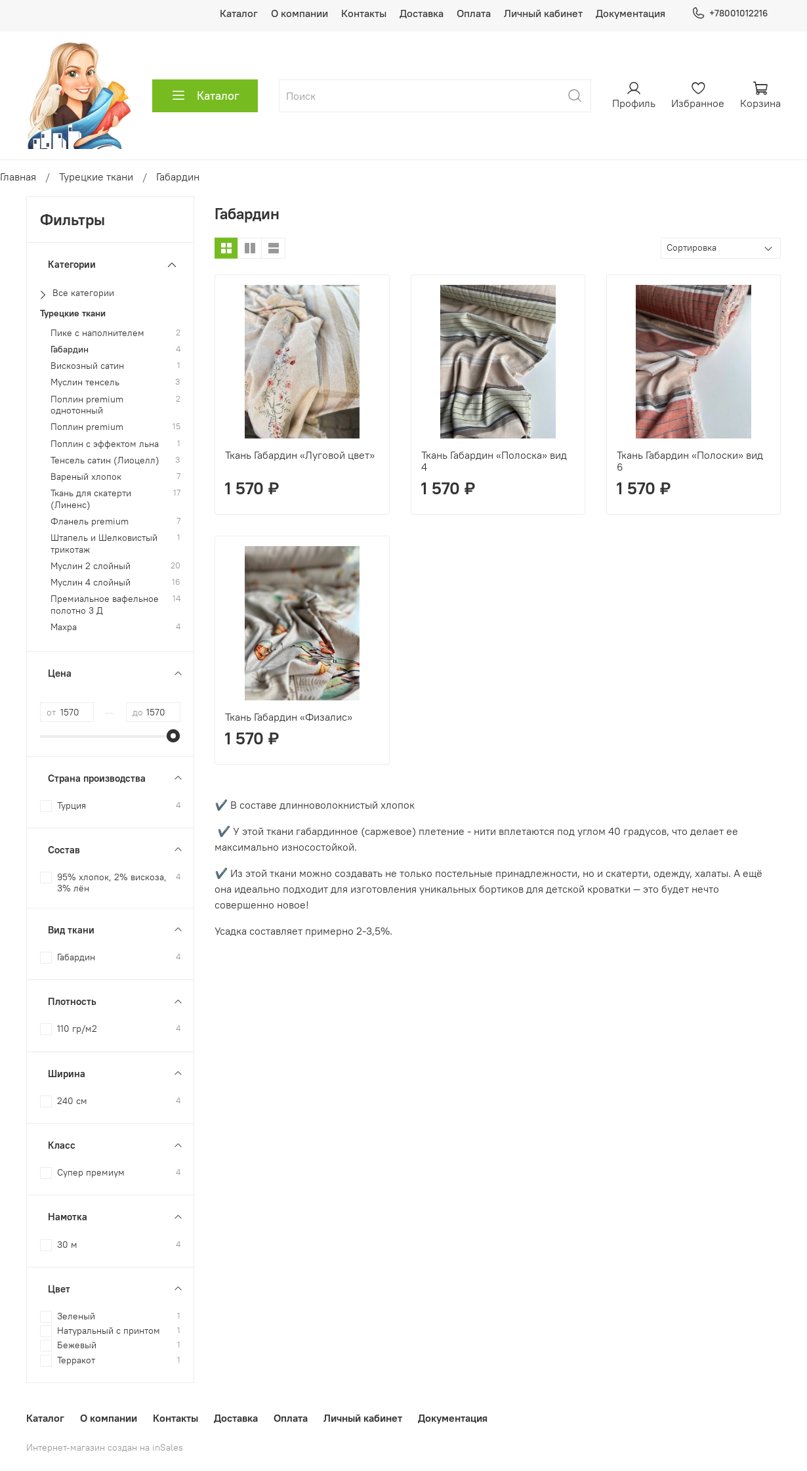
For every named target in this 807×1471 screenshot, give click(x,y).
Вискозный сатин (87, 366)
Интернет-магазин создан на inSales (104, 1447)
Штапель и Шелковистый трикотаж (104, 543)
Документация (630, 13)
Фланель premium (90, 521)
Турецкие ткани (96, 176)
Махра (64, 627)
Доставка (422, 13)
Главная (18, 176)
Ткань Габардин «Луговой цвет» (300, 454)
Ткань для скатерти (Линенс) (91, 499)
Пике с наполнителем (97, 333)
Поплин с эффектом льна (105, 444)
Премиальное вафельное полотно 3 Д (105, 604)
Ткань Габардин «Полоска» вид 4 (494, 460)
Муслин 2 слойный (91, 566)
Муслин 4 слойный (91, 582)
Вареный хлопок (86, 476)
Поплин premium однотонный (87, 405)
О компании (299, 13)
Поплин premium (87, 427)
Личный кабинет (543, 13)
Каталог (239, 13)
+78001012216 (730, 13)
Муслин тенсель (85, 382)
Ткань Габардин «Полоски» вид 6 (690, 460)
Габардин (70, 349)
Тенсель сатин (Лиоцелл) (105, 460)
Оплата (474, 13)
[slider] (174, 736)
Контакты (363, 13)
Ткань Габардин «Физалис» (288, 716)
